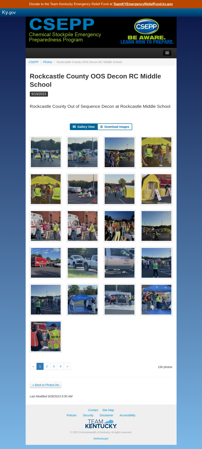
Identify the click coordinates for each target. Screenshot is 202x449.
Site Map (108, 410)
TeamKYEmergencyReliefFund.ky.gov (143, 4)
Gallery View (84, 126)
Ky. (9, 12)
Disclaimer (106, 415)
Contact (93, 410)
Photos (47, 62)
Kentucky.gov (101, 438)
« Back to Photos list (46, 385)
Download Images (114, 126)
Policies (71, 415)
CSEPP (101, 38)
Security (88, 415)
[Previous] (33, 366)
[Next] (67, 366)
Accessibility (127, 415)
